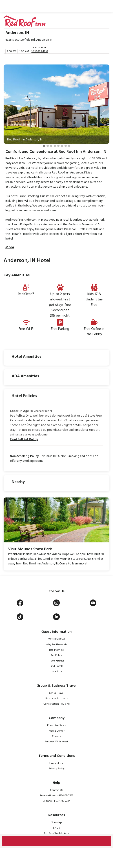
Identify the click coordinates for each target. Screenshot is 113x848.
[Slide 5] (58, 145)
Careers (56, 736)
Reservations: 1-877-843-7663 (56, 795)
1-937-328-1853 (39, 51)
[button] (9, 109)
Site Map (56, 822)
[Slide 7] (65, 145)
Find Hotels (56, 666)
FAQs (56, 828)
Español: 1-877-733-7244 (56, 801)
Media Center (56, 731)
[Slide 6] (62, 145)
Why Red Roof (56, 639)
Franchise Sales (56, 725)
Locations (56, 671)
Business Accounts (56, 698)
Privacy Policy (56, 768)
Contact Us (56, 790)
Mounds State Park (72, 559)
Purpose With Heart (56, 741)
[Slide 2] (48, 145)
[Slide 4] (55, 145)
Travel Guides (56, 661)
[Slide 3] (51, 145)
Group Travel (56, 693)
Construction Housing (56, 704)
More (9, 247)
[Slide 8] (69, 145)
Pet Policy (56, 655)
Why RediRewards (56, 644)
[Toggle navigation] (105, 6)
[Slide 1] (44, 145)
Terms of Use (56, 763)
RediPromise (56, 650)
